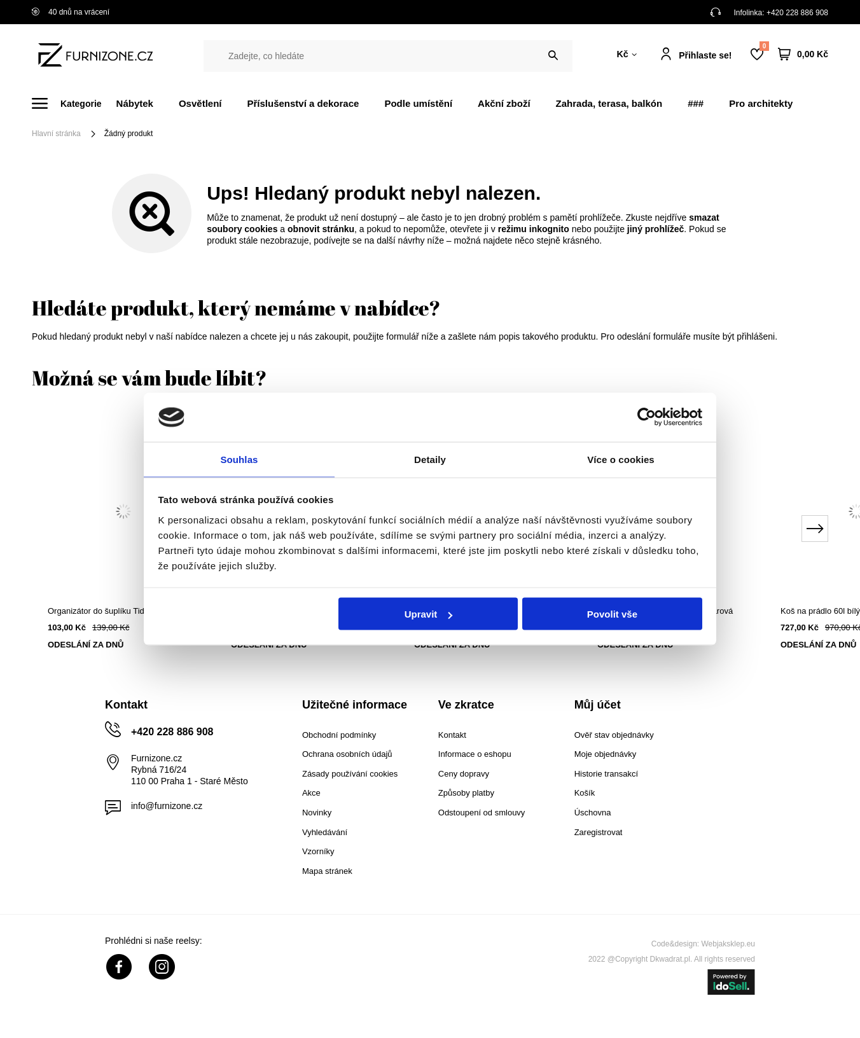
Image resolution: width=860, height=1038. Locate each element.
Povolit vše (612, 614)
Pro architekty (761, 103)
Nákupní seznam (763, 46)
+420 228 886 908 (797, 12)
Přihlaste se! (705, 55)
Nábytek (134, 103)
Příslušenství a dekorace (303, 103)
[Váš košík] (803, 54)
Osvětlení (200, 103)
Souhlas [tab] (239, 458)
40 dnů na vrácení (70, 12)
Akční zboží (504, 103)
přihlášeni (756, 336)
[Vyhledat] (553, 55)
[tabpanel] (123, 543)
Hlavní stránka (56, 133)
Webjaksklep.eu (729, 943)
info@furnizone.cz (166, 806)
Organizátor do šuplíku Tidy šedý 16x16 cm (123, 611)
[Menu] (74, 103)
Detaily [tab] (430, 458)
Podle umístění (418, 103)
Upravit (429, 614)
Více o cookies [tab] (621, 458)
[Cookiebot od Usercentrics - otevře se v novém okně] (646, 416)
